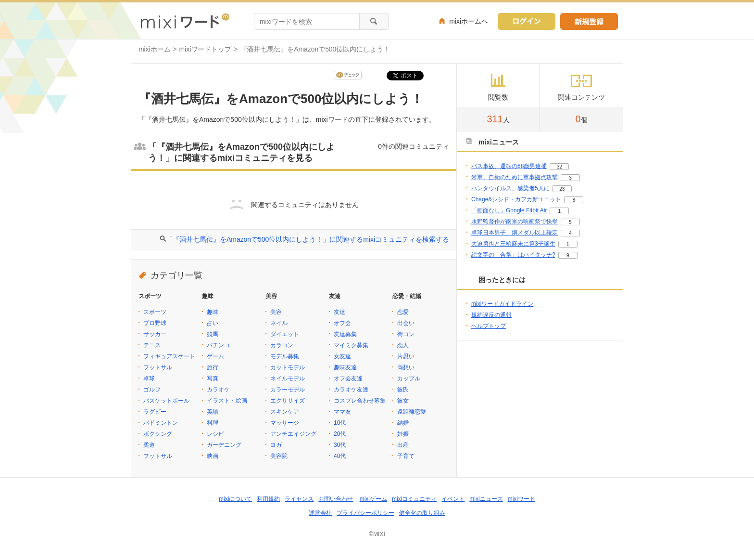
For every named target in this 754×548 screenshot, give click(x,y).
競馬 (212, 334)
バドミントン (160, 422)
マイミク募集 (351, 345)
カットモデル (287, 367)
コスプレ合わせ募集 (360, 400)
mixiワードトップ (205, 49)
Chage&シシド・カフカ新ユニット (516, 199)
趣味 (212, 312)
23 (562, 189)
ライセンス (299, 499)
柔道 (149, 445)
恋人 (403, 345)
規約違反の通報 (491, 315)
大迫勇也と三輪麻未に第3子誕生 (513, 243)
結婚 (403, 422)
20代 (340, 434)
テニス (152, 345)
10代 (340, 422)
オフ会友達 (348, 378)
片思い (406, 356)
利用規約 (268, 499)
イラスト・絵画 (227, 400)
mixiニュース (486, 499)
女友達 (342, 356)
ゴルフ (152, 389)
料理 (212, 422)
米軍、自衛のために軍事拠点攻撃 (514, 177)
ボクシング (157, 434)
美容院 (279, 456)
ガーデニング (224, 445)
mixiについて (235, 499)
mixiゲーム (373, 499)
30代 (340, 445)
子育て (406, 456)
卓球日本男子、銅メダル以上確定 (514, 232)
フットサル (157, 367)
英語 (212, 411)
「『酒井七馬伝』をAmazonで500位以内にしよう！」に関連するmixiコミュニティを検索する (307, 239)
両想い (406, 367)
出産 (403, 445)
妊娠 (403, 434)
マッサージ (284, 422)
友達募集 (345, 334)
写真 (212, 378)
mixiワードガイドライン (502, 303)
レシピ (215, 434)
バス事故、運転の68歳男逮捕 (509, 166)
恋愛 (403, 312)
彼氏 (403, 389)
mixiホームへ (468, 21)
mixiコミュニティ (414, 499)
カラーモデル (287, 389)
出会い (406, 323)
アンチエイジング (293, 434)
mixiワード (521, 499)
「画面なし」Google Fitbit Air (509, 210)
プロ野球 (154, 323)
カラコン (281, 345)
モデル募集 (284, 356)
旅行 (212, 367)
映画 (212, 456)
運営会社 (320, 512)
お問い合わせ (335, 499)
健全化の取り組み (422, 512)
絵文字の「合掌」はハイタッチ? (513, 254)
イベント (453, 499)
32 (559, 167)
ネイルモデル (287, 378)
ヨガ (276, 445)
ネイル (279, 323)
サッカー (154, 334)
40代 (340, 456)
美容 (276, 312)
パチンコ (218, 345)
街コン (406, 334)
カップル (408, 378)
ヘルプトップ (488, 326)
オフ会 (342, 323)
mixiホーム (154, 49)
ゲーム (215, 356)
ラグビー (154, 411)
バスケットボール (166, 400)
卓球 (149, 378)
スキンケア (284, 411)
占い (212, 323)
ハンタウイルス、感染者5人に (510, 188)
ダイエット (284, 334)
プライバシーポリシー (365, 512)
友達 (339, 312)
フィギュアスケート (169, 356)
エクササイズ (287, 400)
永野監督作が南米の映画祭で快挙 (514, 221)
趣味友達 (345, 367)
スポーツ (154, 312)
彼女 (403, 400)
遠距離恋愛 (411, 411)
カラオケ (218, 389)
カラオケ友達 (351, 389)
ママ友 (342, 411)
